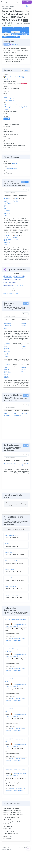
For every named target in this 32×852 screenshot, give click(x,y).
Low (4, 136)
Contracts (25, 32)
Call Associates (10, 544)
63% (4, 141)
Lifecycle (24, 30)
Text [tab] (26, 70)
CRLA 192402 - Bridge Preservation (15, 619)
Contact (9, 847)
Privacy (9, 849)
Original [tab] (6, 44)
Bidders (24, 34)
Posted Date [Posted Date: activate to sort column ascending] (23, 195)
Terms (4, 849)
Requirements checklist (10, 282)
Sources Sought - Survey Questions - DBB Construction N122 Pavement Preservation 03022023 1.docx (8, 207)
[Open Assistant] (28, 848)
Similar (6, 36)
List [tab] (23, 70)
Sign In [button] (18, 2)
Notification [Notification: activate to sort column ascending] (8, 411)
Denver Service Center (15, 200)
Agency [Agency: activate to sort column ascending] (15, 195)
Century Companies (11, 595)
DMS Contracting (17, 414)
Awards (6, 32)
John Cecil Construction (12, 578)
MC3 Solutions (9, 569)
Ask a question (8, 276)
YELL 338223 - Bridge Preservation (15, 769)
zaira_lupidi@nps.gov (10, 168)
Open (7, 119)
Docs (6, 30)
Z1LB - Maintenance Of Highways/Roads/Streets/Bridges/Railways (15, 107)
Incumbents (15, 34)
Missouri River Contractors (13, 561)
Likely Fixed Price (8, 131)
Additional (15, 36)
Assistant (15, 30)
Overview (15, 27)
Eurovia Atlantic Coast (12, 535)
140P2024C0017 (26, 413)
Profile (14, 163)
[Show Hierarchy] (7, 79)
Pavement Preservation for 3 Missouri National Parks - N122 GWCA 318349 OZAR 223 (7, 350)
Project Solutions (10, 552)
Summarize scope (19, 276)
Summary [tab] (14, 44)
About (4, 847)
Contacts (24, 27)
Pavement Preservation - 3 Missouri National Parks (7, 325)
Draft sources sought (9, 285)
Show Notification (7, 414)
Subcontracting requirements (12, 279)
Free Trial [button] (26, 2)
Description (6, 27)
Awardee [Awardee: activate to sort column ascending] (16, 411)
